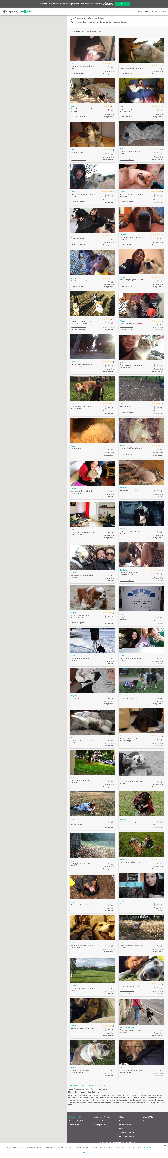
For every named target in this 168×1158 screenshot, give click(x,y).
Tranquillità (147, 1121)
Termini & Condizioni (126, 1132)
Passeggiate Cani (100, 1125)
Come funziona (74, 1125)
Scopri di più (146, 1147)
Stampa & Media (125, 1125)
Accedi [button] (154, 11)
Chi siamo (122, 1117)
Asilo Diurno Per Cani (102, 1117)
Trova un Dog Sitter (76, 1117)
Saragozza (90, 1085)
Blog (121, 1128)
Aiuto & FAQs (148, 1117)
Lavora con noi (124, 1121)
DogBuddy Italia (73, 1085)
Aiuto (147, 11)
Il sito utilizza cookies (128, 1142)
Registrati (163, 11)
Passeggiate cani (100, 1085)
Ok (84, 1153)
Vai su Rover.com (122, 4)
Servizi (140, 11)
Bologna (82, 1085)
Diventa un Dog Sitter (76, 1121)
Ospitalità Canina (100, 1121)
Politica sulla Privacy (126, 1136)
